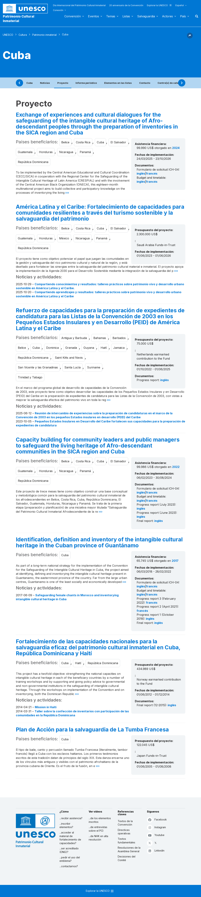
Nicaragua (66, 152)
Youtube (155, 835)
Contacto (144, 82)
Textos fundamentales (126, 840)
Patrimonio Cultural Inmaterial (18, 18)
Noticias (45, 82)
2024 (176, 148)
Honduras (46, 152)
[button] (190, 37)
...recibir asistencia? (70, 818)
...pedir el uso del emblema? (69, 859)
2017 (175, 560)
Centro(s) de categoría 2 (172, 82)
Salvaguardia (146, 16)
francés (151, 173)
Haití (104, 347)
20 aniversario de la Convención (126, 5)
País (183, 16)
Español (179, 5)
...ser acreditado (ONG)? (69, 850)
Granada (71, 347)
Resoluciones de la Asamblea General (129, 849)
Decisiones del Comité (126, 858)
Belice (65, 142)
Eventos (93, 16)
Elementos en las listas (118, 82)
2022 (176, 467)
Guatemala (25, 152)
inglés (141, 173)
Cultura (23, 34)
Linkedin (155, 850)
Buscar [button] (195, 16)
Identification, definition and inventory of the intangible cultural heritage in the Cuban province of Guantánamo (99, 542)
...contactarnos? (68, 866)
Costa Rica (83, 142)
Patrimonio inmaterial (44, 34)
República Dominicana (33, 162)
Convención (72, 16)
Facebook (157, 819)
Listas (126, 16)
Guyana (88, 347)
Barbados (119, 338)
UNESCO (8, 34)
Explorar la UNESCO (159, 5)
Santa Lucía (72, 367)
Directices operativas (124, 831)
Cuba (29, 82)
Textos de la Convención (125, 823)
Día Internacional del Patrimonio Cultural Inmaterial (79, 5)
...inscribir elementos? (66, 825)
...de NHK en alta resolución (98, 838)
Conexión (58, 10)
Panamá (85, 152)
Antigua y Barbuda (74, 338)
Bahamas (99, 338)
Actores (167, 16)
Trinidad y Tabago (30, 377)
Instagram (156, 827)
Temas (110, 16)
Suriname (93, 367)
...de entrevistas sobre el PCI (98, 829)
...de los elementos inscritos (100, 820)
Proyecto (62, 82)
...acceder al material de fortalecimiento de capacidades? (70, 838)
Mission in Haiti (45, 707)
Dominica (52, 347)
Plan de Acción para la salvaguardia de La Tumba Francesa (92, 729)
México (64, 238)
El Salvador (118, 142)
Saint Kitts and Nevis (69, 357)
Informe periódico (86, 82)
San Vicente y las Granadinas (38, 367)
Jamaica (119, 347)
